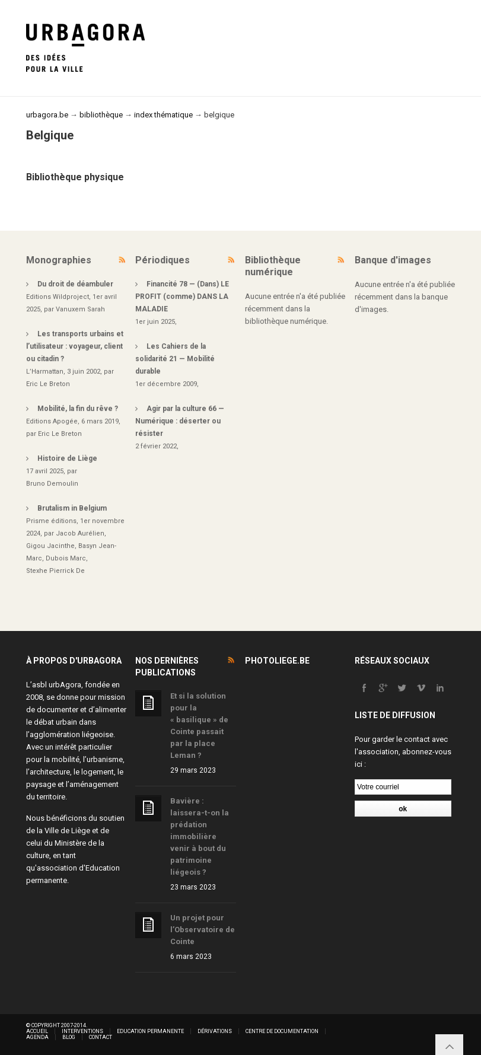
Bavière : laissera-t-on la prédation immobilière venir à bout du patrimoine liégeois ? (199, 836)
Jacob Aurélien (80, 533)
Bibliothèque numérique (273, 266)
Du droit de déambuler (75, 284)
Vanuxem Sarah (80, 309)
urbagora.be (47, 114)
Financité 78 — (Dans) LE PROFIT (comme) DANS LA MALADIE (182, 296)
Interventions (82, 1031)
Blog (68, 1037)
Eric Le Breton (48, 384)
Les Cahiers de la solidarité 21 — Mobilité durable (175, 358)
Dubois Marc (66, 558)
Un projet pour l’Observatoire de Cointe (202, 929)
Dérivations (215, 1031)
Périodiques (162, 260)
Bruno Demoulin (52, 483)
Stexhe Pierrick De (55, 571)
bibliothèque (101, 114)
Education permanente (150, 1031)
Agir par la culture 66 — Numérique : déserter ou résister (179, 421)
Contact (100, 1037)
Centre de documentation (282, 1031)
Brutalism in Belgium (72, 508)
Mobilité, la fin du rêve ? (77, 408)
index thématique (163, 114)
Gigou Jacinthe (50, 546)
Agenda (37, 1037)
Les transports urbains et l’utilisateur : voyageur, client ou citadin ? (74, 346)
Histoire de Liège (67, 458)
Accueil (37, 1031)
